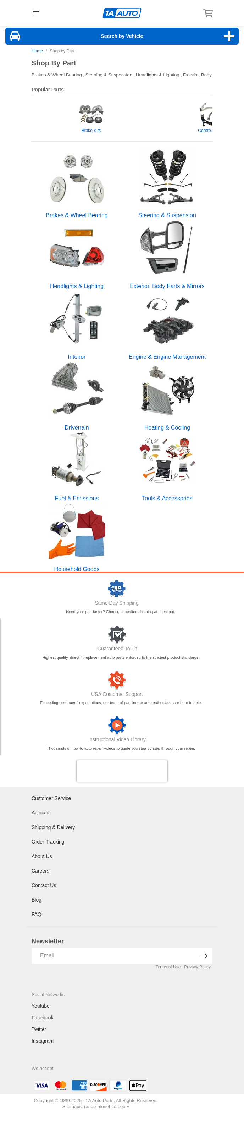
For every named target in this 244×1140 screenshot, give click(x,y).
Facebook (42, 1017)
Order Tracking (48, 842)
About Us (42, 856)
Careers (40, 871)
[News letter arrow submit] (204, 956)
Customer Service (51, 798)
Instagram (43, 1041)
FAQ (36, 914)
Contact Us (44, 885)
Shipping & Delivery (53, 827)
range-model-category (106, 1106)
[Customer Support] (117, 680)
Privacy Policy (197, 967)
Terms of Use (168, 967)
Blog (36, 900)
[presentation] (122, 771)
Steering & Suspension (108, 75)
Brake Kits (91, 130)
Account (41, 813)
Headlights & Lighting (157, 75)
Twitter (39, 1029)
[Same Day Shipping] (116, 589)
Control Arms (210, 130)
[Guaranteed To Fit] (117, 635)
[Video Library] (117, 726)
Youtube (41, 1006)
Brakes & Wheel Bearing (57, 75)
